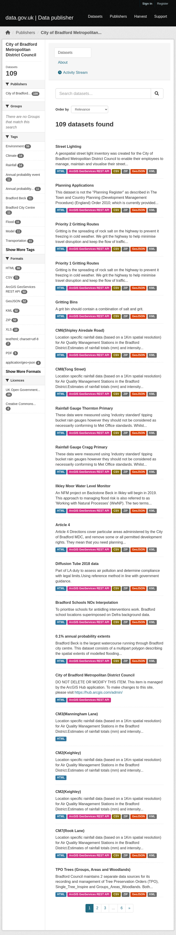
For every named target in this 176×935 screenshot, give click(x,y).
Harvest (140, 16)
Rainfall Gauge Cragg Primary (81, 447)
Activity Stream (73, 72)
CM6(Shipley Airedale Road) (79, 330)
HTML (61, 171)
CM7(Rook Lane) (69, 831)
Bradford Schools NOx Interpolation (86, 602)
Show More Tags (20, 250)
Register (162, 3)
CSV (116, 171)
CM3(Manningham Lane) (76, 714)
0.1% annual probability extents (82, 636)
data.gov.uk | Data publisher (40, 17)
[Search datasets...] (103, 93)
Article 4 (62, 525)
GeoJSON (138, 171)
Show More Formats (23, 371)
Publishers (118, 16)
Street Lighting (68, 146)
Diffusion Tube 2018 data (77, 564)
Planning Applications (74, 185)
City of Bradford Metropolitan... (71, 32)
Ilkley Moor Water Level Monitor (82, 486)
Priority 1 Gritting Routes (77, 263)
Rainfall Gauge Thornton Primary (84, 408)
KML (152, 171)
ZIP (126, 171)
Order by (62, 109)
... (113, 908)
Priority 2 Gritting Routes (77, 224)
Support (160, 16)
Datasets (95, 16)
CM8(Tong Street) (70, 369)
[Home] (8, 32)
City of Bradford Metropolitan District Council (95, 675)
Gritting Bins (66, 302)
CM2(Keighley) (68, 753)
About (63, 62)
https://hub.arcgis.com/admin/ (99, 692)
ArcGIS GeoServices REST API (89, 171)
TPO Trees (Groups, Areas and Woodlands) (92, 870)
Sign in (147, 3)
